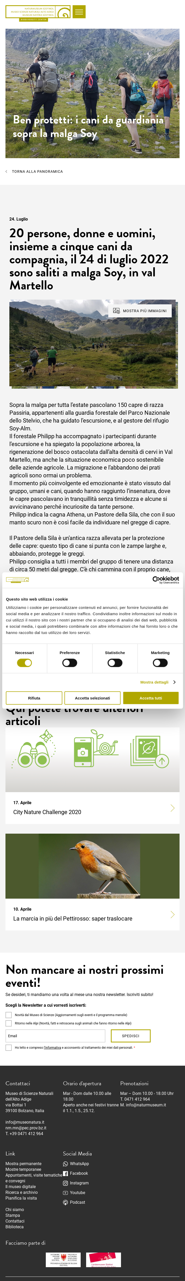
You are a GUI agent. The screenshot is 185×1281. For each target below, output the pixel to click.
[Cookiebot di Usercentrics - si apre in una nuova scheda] (156, 580)
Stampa (12, 1215)
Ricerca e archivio (21, 1192)
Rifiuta (34, 698)
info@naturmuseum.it (146, 1104)
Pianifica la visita (21, 1198)
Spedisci (130, 1036)
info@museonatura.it (24, 1122)
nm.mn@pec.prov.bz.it (25, 1127)
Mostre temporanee (23, 1169)
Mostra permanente (23, 1163)
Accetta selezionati (92, 698)
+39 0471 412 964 (26, 1133)
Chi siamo (14, 1209)
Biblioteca (14, 1226)
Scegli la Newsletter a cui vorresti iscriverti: (45, 1005)
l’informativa (52, 1047)
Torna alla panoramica (37, 171)
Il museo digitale (20, 1186)
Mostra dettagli (154, 682)
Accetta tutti (150, 698)
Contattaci (14, 1221)
